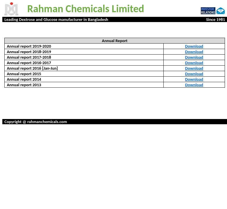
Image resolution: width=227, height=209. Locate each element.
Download (194, 46)
